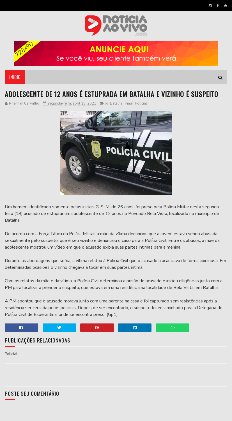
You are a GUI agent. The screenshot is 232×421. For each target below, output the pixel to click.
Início (15, 77)
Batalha (116, 103)
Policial (141, 103)
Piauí (129, 103)
